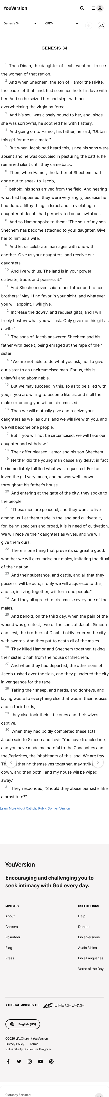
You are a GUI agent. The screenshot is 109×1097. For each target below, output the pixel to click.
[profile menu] (96, 8)
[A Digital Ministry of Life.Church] (54, 1003)
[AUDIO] (88, 25)
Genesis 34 (21, 23)
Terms (34, 1044)
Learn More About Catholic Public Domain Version (35, 808)
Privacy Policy (14, 1044)
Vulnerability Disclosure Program (28, 1049)
